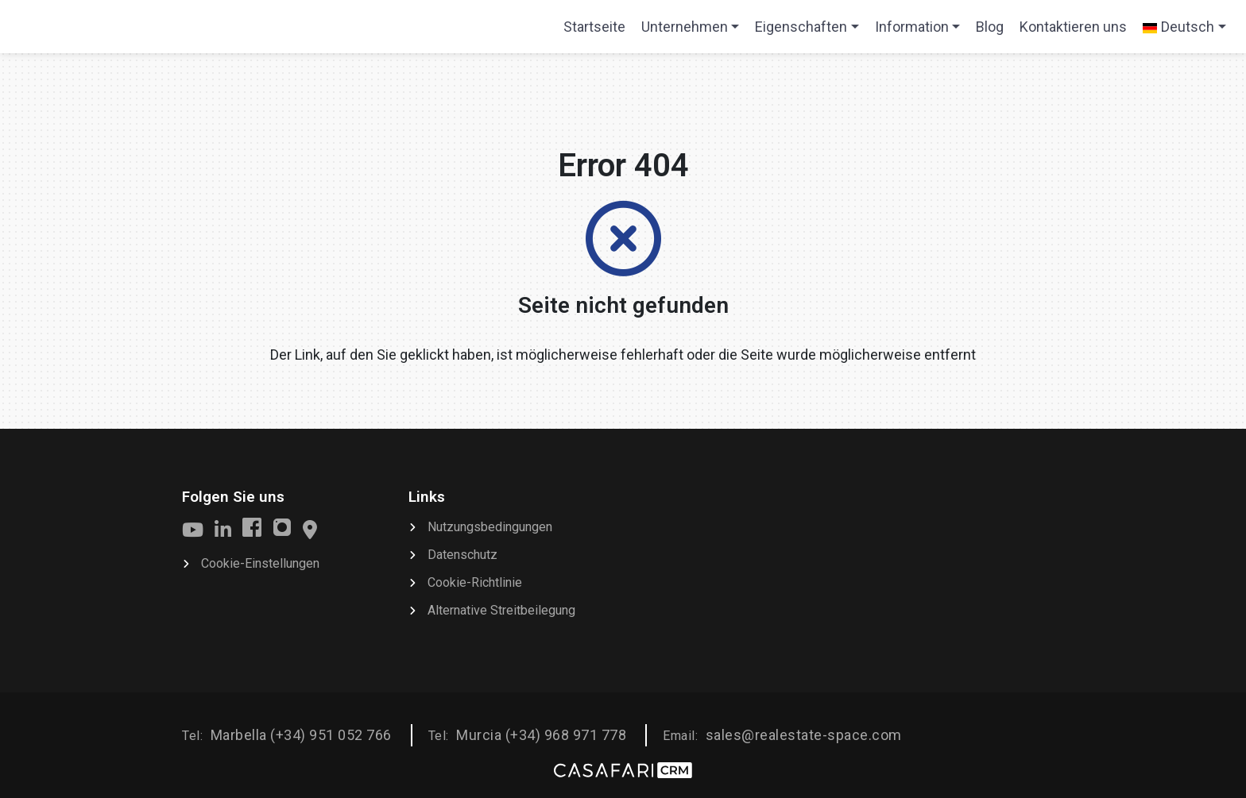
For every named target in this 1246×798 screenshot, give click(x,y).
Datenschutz (462, 554)
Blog (990, 26)
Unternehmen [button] (684, 26)
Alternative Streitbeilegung (501, 610)
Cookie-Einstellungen (260, 563)
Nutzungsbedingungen (490, 526)
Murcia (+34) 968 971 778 (541, 735)
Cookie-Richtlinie (475, 582)
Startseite (594, 31)
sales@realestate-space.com (804, 735)
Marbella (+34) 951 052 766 (301, 735)
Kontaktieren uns (1073, 26)
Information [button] (912, 26)
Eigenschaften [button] (801, 26)
